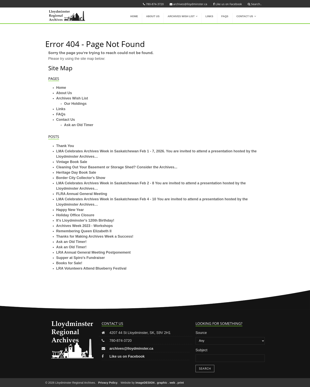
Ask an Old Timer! (71, 242)
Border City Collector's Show (80, 178)
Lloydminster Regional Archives (70, 15)
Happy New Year (70, 210)
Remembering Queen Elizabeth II (84, 231)
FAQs (224, 16)
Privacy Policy (107, 382)
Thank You (65, 146)
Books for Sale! (69, 263)
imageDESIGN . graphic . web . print (159, 382)
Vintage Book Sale (71, 162)
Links (209, 16)
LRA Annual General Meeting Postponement (93, 252)
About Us (153, 16)
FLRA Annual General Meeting (81, 194)
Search (205, 368)
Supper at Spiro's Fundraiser (80, 258)
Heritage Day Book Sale (76, 172)
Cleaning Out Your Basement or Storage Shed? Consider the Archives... (116, 167)
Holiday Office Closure (75, 215)
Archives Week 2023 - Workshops (84, 226)
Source (201, 333)
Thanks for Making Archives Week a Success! (94, 236)
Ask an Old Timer (78, 125)
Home (134, 16)
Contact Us (244, 16)
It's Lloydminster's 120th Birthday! (85, 220)
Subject (201, 350)
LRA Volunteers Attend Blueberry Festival (91, 268)
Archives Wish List (181, 16)
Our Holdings (75, 104)
